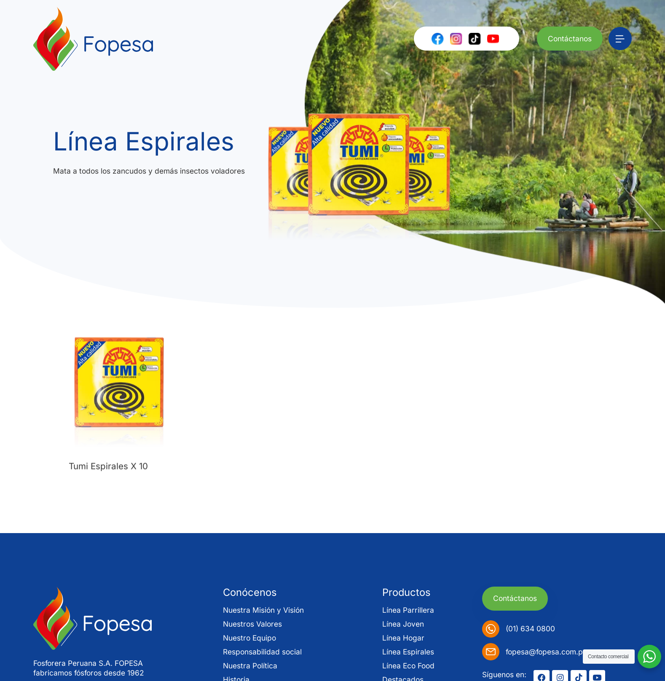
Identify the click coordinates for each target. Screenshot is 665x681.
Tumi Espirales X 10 (108, 480)
